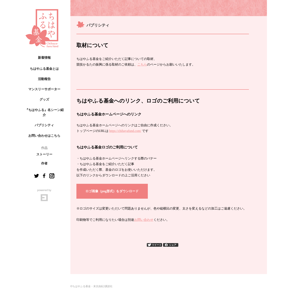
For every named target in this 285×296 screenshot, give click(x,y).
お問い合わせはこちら (44, 135)
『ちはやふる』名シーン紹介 (44, 112)
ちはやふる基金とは (44, 68)
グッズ (44, 99)
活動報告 (44, 79)
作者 (44, 163)
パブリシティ (44, 125)
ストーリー (44, 154)
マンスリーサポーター (44, 89)
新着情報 (44, 57)
